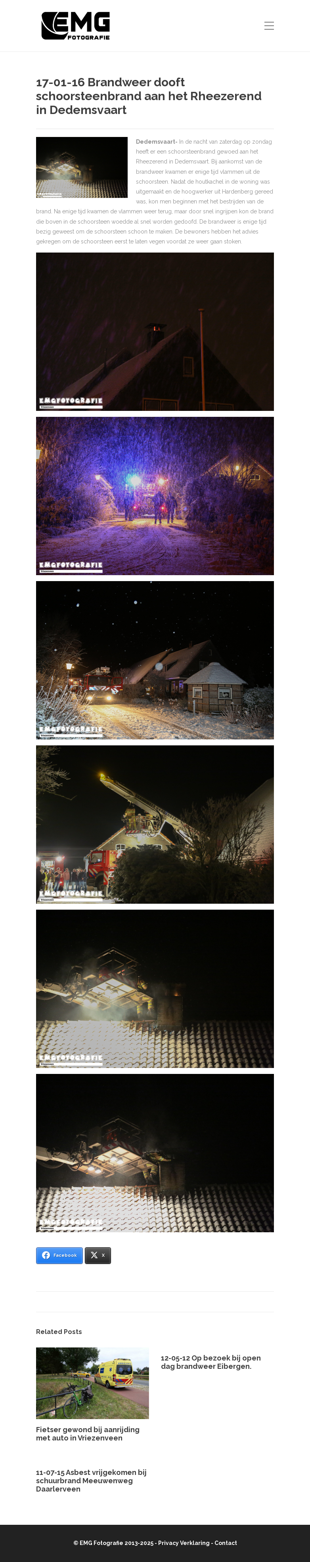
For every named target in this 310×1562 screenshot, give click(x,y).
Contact (225, 1543)
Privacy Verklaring (184, 1543)
